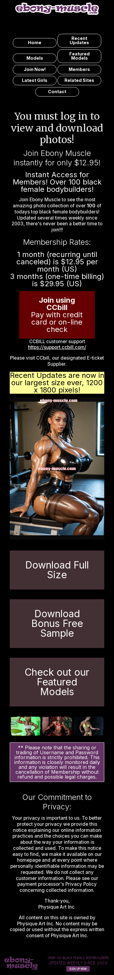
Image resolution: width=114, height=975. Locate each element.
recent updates (79, 40)
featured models (79, 56)
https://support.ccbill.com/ (57, 347)
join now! (35, 69)
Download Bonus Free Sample (57, 623)
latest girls (34, 80)
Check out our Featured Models (57, 682)
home (34, 42)
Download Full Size (57, 570)
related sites (79, 80)
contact (57, 91)
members (79, 69)
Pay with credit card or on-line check (57, 315)
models (34, 58)
